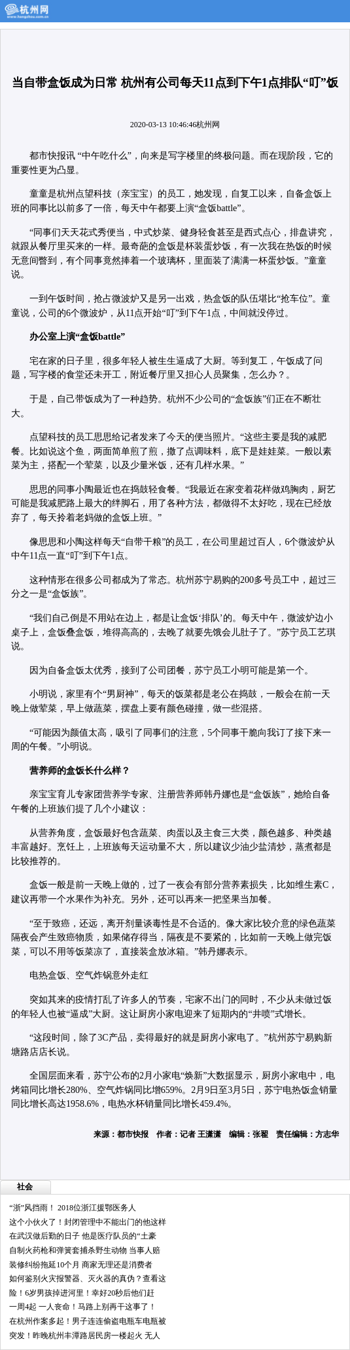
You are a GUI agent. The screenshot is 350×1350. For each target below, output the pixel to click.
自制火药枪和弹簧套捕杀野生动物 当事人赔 (84, 1250)
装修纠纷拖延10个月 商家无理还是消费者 (80, 1264)
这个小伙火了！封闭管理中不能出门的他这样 (87, 1222)
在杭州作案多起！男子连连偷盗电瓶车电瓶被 (87, 1321)
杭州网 (208, 124)
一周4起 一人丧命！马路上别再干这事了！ (82, 1306)
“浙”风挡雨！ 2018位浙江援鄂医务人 (72, 1207)
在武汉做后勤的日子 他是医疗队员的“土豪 (82, 1236)
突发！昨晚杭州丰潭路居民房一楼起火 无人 (84, 1335)
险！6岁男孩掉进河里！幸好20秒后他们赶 (81, 1293)
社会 (25, 1186)
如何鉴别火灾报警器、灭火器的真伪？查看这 (87, 1278)
